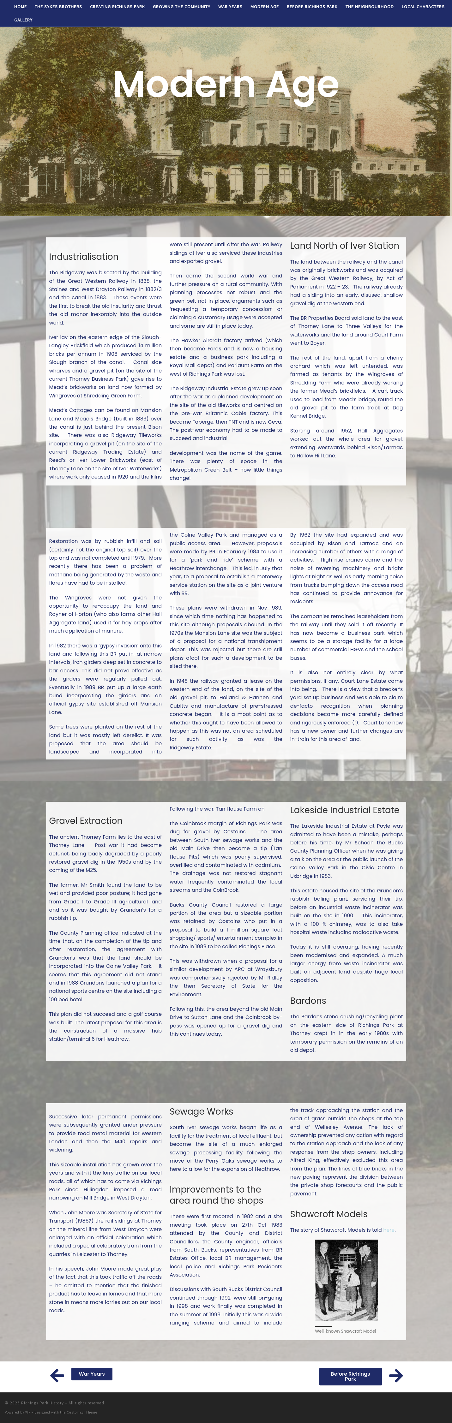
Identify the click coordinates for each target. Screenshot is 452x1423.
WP (28, 1412)
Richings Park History (42, 1403)
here (389, 1230)
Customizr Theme (82, 1412)
